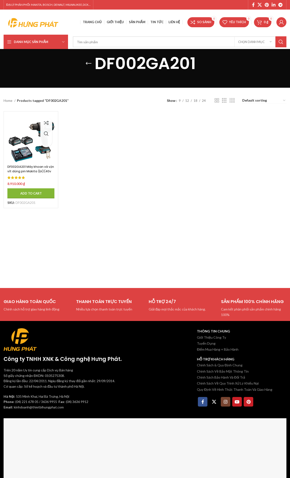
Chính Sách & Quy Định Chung (220, 365)
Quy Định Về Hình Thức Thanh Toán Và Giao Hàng (234, 389)
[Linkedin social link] (273, 4)
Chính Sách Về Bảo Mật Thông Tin (223, 371)
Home (8, 100)
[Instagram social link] (225, 402)
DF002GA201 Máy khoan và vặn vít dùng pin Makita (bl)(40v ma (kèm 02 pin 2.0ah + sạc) (28, 169)
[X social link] (259, 4)
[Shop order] (264, 100)
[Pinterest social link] (266, 4)
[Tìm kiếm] (179, 41)
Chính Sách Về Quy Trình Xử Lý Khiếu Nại (228, 383)
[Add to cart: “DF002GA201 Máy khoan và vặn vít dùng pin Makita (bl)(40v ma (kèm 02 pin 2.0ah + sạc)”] (29, 190)
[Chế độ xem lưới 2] (217, 100)
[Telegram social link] (280, 4)
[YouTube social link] (237, 402)
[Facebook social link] (253, 4)
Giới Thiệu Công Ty (211, 337)
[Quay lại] (89, 63)
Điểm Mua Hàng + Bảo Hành (217, 349)
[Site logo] (33, 22)
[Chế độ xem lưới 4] (232, 100)
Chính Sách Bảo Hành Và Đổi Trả (221, 377)
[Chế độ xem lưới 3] (224, 100)
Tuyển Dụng (206, 343)
